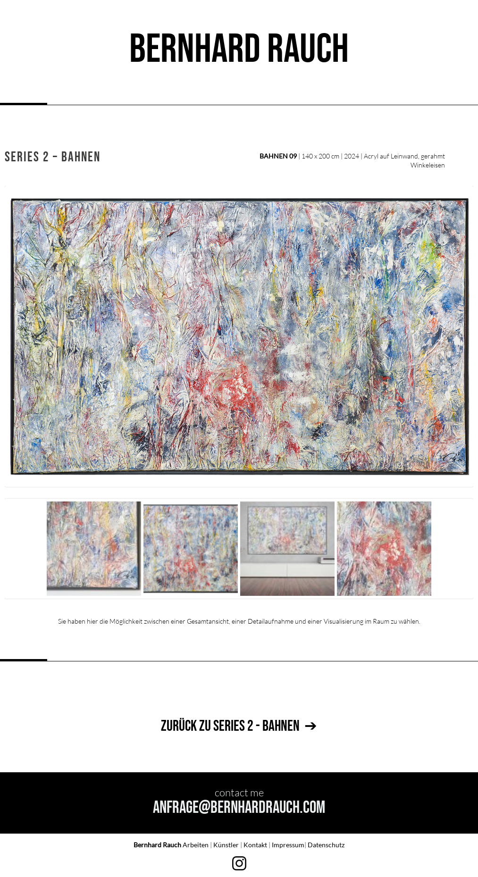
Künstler (226, 845)
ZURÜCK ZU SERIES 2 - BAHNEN (230, 726)
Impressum (288, 845)
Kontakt (255, 845)
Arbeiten (196, 845)
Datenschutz (326, 845)
